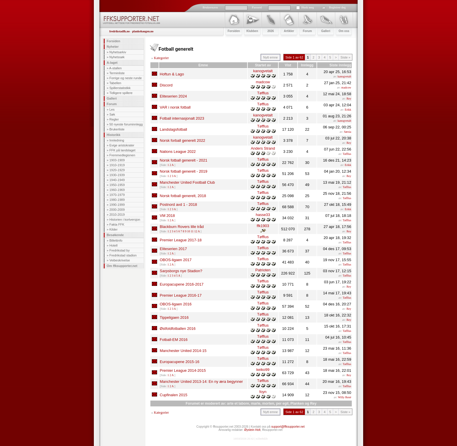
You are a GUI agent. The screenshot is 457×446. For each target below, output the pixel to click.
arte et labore (238, 403)
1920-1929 (117, 170)
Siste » (345, 57)
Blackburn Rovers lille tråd (182, 226)
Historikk (113, 135)
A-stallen (115, 68)
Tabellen (115, 83)
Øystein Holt (252, 429)
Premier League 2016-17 (181, 295)
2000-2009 (117, 209)
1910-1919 (117, 165)
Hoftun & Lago (172, 74)
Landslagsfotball (173, 129)
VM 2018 (167, 215)
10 (188, 231)
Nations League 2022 (178, 151)
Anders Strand (263, 148)
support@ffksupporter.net (288, 426)
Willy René (344, 397)
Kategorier (161, 58)
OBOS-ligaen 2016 (175, 304)
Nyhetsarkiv (117, 52)
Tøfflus (263, 93)
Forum (112, 104)
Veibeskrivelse (119, 260)
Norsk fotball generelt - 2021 (183, 160)
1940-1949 (117, 180)
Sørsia (347, 131)
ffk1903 (263, 226)
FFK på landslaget (122, 150)
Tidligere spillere (121, 93)
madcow (263, 82)
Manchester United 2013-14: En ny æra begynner (201, 381)
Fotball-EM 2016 (173, 339)
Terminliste (117, 73)
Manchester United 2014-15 (183, 350)
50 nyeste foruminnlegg (126, 124)
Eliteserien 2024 (173, 96)
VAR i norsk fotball (175, 107)
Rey (349, 98)
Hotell (113, 245)
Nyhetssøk (116, 57)
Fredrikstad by (119, 250)
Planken (297, 403)
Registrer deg (337, 7)
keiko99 (263, 369)
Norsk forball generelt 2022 (182, 140)
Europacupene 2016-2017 (181, 284)
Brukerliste (116, 129)
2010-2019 (117, 214)
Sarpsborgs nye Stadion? (181, 271)
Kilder (113, 229)
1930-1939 (117, 175)
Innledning (116, 140)
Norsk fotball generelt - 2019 (183, 171)
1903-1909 (117, 160)
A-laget (112, 62)
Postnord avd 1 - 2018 (178, 204)
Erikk (348, 109)
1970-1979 (117, 195)
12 (195, 231)
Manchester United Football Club (187, 182)
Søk (112, 114)
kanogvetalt (263, 71)
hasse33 (263, 215)
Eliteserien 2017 (173, 249)
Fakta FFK (116, 224)
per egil (282, 403)
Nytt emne (270, 57)
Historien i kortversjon (124, 219)
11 (192, 231)
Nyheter (113, 46)
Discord (166, 85)
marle (255, 403)
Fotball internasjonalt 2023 (182, 118)
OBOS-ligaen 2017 (175, 260)
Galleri (112, 98)
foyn (263, 392)
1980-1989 (117, 199)
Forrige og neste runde (125, 78)
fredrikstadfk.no (119, 31)
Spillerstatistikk (120, 88)
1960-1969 (117, 190)
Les (112, 109)
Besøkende (115, 235)
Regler (114, 119)
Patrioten (262, 270)
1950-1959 (117, 185)
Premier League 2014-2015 (183, 370)
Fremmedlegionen (122, 155)
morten (268, 403)
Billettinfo (115, 240)
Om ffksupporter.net (122, 266)
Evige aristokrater (121, 145)
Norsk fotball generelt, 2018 (183, 196)
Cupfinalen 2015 (173, 395)
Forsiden (113, 41)
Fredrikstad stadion (123, 255)
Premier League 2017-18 (181, 240)
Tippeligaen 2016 (174, 317)
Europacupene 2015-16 (179, 362)
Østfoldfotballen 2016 (178, 328)
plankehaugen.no (142, 31)
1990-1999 (117, 204)
